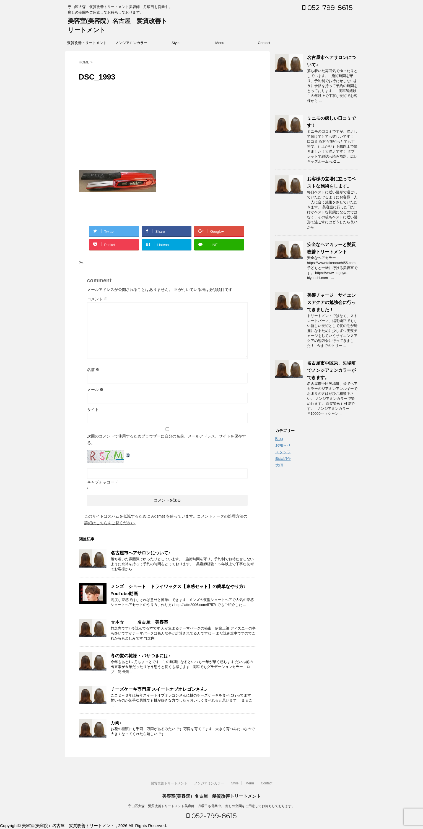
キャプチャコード (102, 482)
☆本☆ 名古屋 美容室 (139, 622)
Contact (264, 43)
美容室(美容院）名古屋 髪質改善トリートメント (211, 796)
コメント (97, 299)
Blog (279, 438)
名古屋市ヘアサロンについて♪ (140, 553)
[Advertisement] (167, 125)
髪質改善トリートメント (87, 43)
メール (95, 389)
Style (176, 43)
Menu (219, 43)
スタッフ (283, 452)
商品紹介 (283, 458)
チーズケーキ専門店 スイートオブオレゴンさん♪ (159, 689)
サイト (93, 409)
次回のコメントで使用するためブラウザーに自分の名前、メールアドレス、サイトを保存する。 (166, 439)
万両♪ (116, 722)
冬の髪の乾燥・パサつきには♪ (140, 655)
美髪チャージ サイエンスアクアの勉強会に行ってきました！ (331, 302)
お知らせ (283, 445)
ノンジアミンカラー (131, 43)
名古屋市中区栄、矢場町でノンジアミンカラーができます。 (331, 370)
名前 (93, 369)
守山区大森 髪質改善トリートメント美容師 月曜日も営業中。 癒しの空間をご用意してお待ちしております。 (211, 806)
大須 (279, 465)
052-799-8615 (327, 7)
